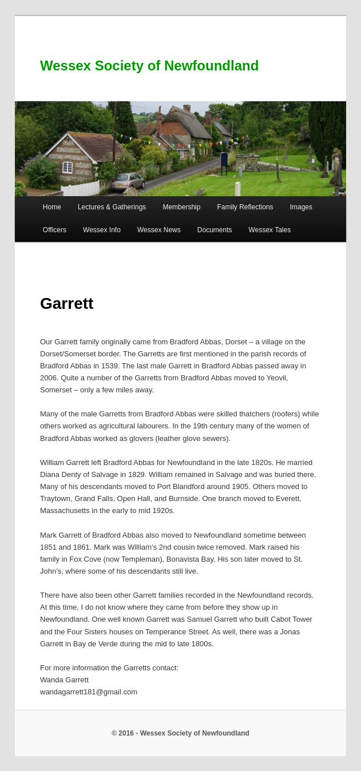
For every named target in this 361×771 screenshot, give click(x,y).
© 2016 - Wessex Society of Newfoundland (180, 733)
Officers (54, 230)
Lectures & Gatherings (112, 207)
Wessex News (159, 230)
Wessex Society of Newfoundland (149, 65)
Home (52, 207)
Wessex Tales (270, 230)
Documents (214, 230)
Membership (181, 207)
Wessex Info (102, 230)
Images (301, 207)
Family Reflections (245, 207)
